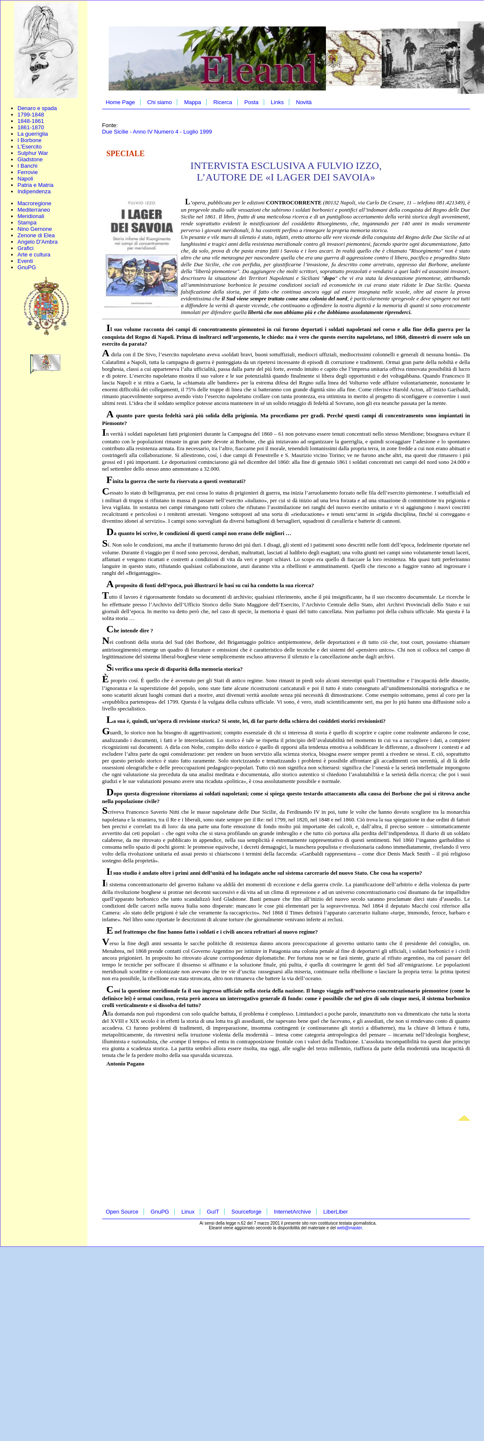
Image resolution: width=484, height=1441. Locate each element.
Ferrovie (27, 172)
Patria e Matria (35, 185)
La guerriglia (32, 134)
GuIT (213, 1211)
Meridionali (30, 216)
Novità (304, 102)
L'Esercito (29, 146)
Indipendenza (34, 191)
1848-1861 (30, 121)
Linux (188, 1211)
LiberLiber (335, 1211)
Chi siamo (159, 102)
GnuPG (26, 267)
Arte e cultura (33, 254)
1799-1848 (30, 114)
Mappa (192, 102)
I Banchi (27, 166)
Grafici (25, 248)
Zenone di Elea (36, 235)
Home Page (120, 102)
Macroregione (34, 203)
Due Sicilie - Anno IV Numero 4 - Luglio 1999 (157, 131)
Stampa (27, 222)
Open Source (122, 1211)
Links (277, 102)
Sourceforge (246, 1211)
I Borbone (29, 140)
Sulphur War (32, 153)
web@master (349, 1228)
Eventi (25, 261)
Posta (252, 102)
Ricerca (222, 102)
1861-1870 (30, 127)
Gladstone (30, 159)
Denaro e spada (37, 108)
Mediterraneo (33, 210)
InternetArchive (292, 1211)
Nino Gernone (34, 229)
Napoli (25, 178)
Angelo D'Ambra (37, 242)
